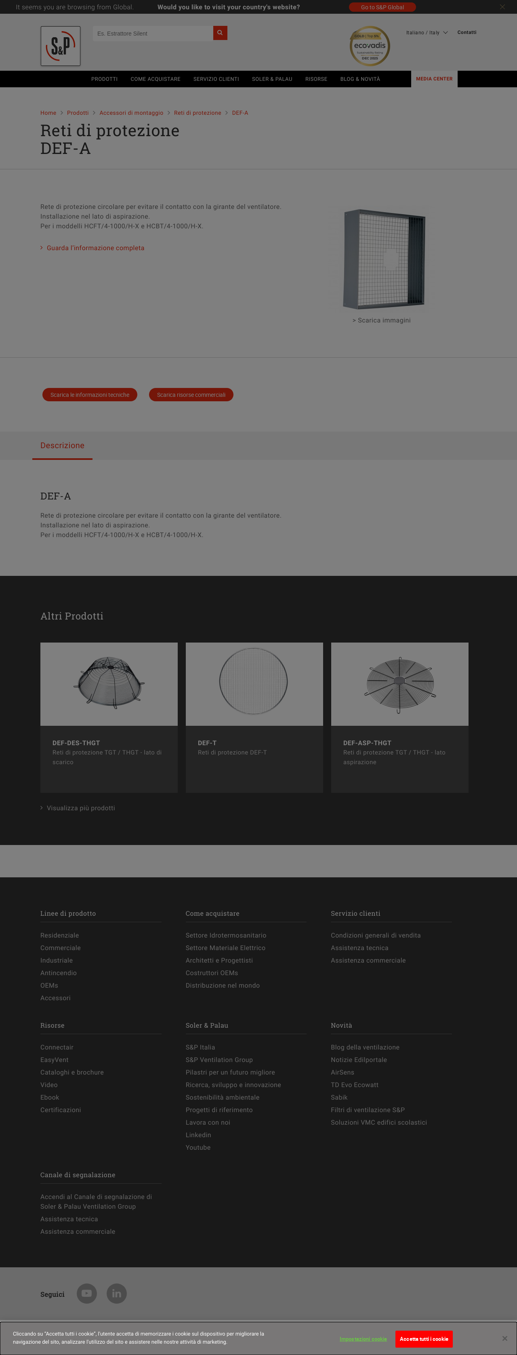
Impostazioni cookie (363, 1345)
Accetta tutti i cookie (424, 1345)
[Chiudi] (505, 1345)
